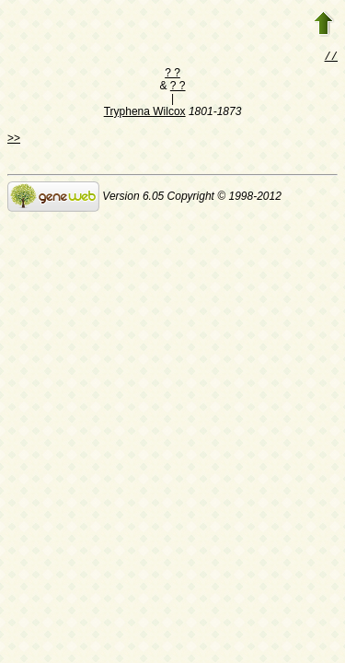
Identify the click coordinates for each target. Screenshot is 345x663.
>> (13, 140)
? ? (172, 74)
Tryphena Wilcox (145, 113)
